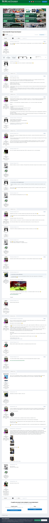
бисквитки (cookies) (10, 520)
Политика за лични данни (22, 519)
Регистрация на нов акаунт (14, 510)
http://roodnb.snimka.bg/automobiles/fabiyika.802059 (17, 360)
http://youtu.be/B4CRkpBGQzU (14, 294)
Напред (19, 38)
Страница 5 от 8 (24, 38)
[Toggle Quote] (11, 182)
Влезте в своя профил (38, 1)
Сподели (36, 34)
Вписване (35, 509)
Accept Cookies (37, 520)
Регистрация (44, 1)
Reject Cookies (44, 520)
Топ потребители (5, 4)
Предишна (5, 38)
